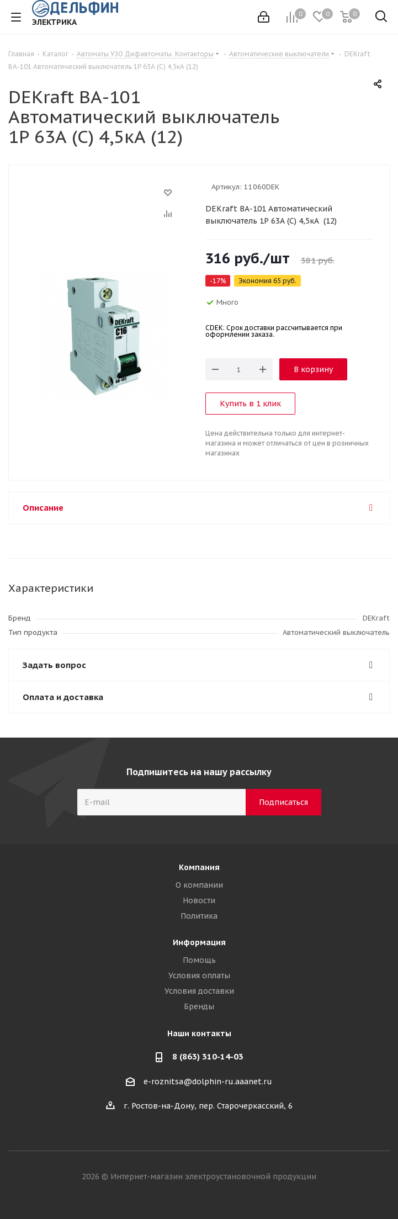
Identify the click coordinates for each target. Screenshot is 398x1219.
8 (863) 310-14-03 (207, 1056)
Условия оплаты (199, 976)
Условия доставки (199, 991)
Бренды (199, 1006)
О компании (199, 885)
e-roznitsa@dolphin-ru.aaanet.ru (208, 1081)
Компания (199, 867)
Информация (199, 942)
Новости (199, 900)
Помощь (199, 960)
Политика (199, 916)
